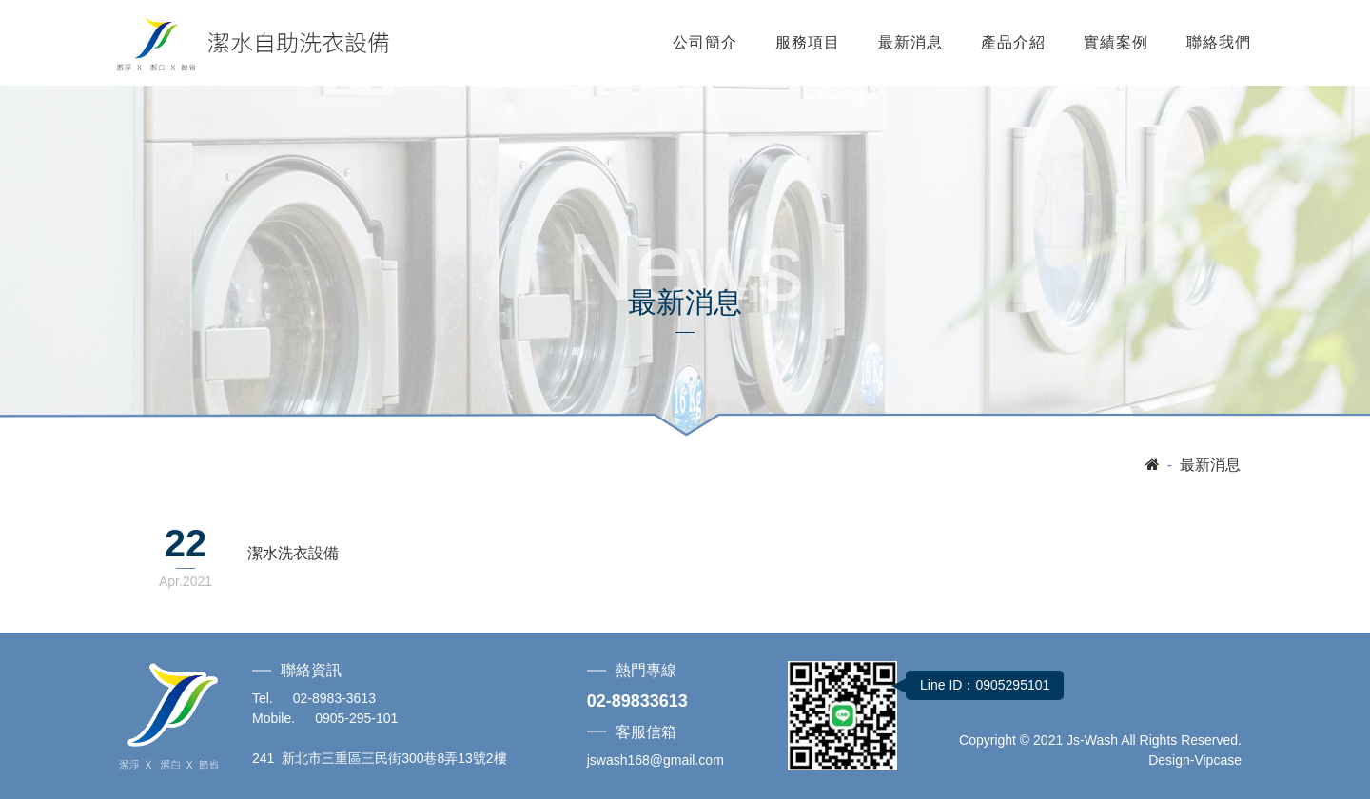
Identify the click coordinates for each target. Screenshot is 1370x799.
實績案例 (1116, 42)
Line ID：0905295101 (984, 684)
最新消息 (910, 42)
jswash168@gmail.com (655, 760)
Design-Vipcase (1195, 760)
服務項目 (807, 42)
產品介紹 (1013, 42)
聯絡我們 (1218, 42)
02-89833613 (637, 701)
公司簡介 (705, 42)
